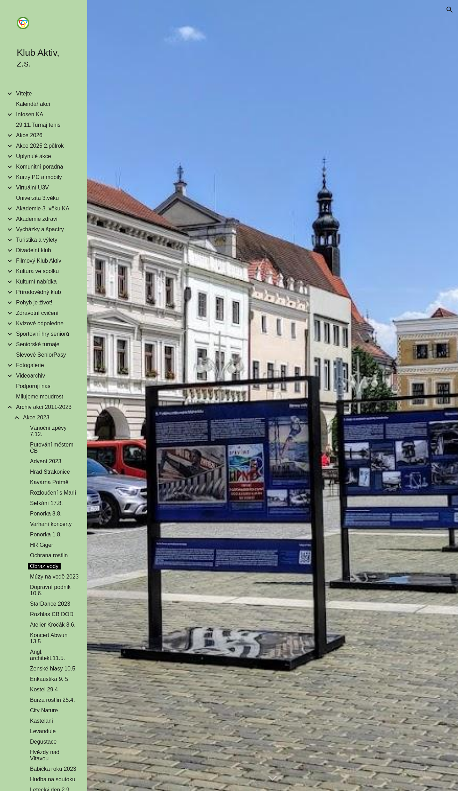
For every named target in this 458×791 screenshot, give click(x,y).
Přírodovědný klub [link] (38, 292)
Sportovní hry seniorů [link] (42, 334)
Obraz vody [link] (44, 566)
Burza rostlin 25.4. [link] (52, 700)
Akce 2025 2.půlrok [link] (40, 146)
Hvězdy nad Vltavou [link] (45, 755)
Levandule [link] (43, 731)
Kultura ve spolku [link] (37, 271)
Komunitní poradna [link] (39, 167)
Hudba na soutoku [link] (52, 779)
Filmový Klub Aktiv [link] (38, 261)
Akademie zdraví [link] (37, 219)
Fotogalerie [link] (30, 365)
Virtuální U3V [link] (32, 188)
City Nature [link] (44, 710)
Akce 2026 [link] (29, 135)
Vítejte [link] (24, 93)
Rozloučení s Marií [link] (53, 493)
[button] (449, 9)
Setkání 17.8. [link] (46, 503)
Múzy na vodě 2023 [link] (54, 577)
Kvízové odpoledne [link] (39, 323)
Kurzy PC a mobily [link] (39, 177)
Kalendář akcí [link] (33, 104)
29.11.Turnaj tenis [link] (38, 125)
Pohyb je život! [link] (34, 302)
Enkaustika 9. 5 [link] (49, 679)
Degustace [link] (43, 742)
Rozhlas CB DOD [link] (51, 614)
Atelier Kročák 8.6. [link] (53, 625)
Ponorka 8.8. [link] (46, 514)
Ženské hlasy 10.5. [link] (53, 669)
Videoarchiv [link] (30, 376)
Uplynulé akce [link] (33, 156)
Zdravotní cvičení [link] (37, 313)
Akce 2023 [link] (36, 417)
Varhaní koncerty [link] (51, 524)
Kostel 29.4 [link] (44, 689)
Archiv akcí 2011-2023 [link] (43, 407)
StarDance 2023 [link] (50, 604)
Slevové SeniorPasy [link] (41, 355)
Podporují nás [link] (33, 386)
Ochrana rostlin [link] (49, 555)
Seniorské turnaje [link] (38, 344)
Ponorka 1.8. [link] (46, 534)
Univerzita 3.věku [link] (37, 198)
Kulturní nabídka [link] (36, 282)
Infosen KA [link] (29, 114)
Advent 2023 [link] (45, 461)
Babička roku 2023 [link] (53, 769)
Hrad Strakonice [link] (50, 472)
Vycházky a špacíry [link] (40, 229)
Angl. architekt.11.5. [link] (47, 655)
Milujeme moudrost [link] (39, 397)
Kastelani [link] (41, 721)
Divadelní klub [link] (33, 250)
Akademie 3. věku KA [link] (42, 208)
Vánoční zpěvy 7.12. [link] (48, 431)
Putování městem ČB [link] (52, 448)
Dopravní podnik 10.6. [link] (50, 590)
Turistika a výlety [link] (37, 240)
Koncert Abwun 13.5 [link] (49, 638)
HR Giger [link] (41, 545)
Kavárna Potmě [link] (49, 482)
